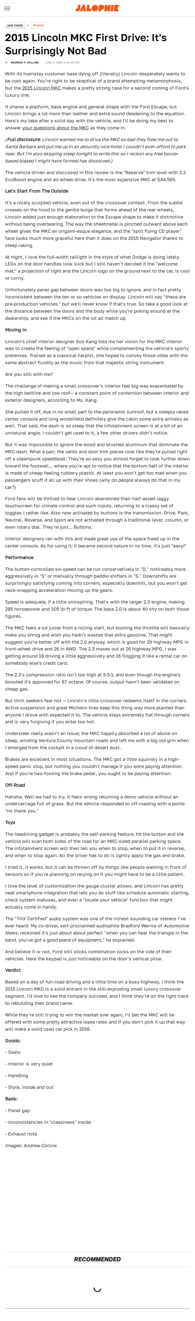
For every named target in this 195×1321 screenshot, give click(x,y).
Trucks (38, 25)
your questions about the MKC (55, 127)
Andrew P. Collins (25, 62)
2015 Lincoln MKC (41, 88)
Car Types (15, 25)
